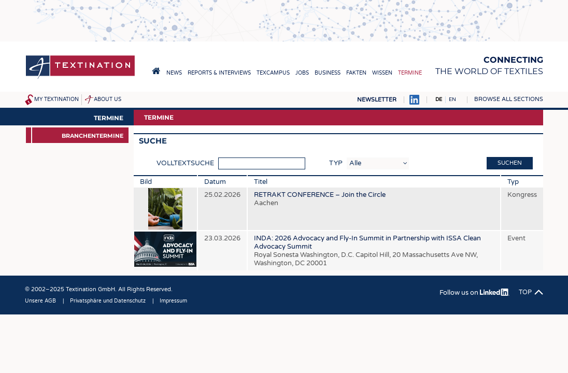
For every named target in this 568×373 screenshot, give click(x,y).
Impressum (173, 301)
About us (107, 99)
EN (452, 99)
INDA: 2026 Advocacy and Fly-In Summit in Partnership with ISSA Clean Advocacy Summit (367, 250)
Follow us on (474, 293)
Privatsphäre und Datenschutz (108, 301)
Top (525, 292)
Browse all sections (508, 99)
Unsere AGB (40, 301)
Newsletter (376, 99)
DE (438, 99)
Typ (336, 163)
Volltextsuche (185, 163)
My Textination (56, 99)
